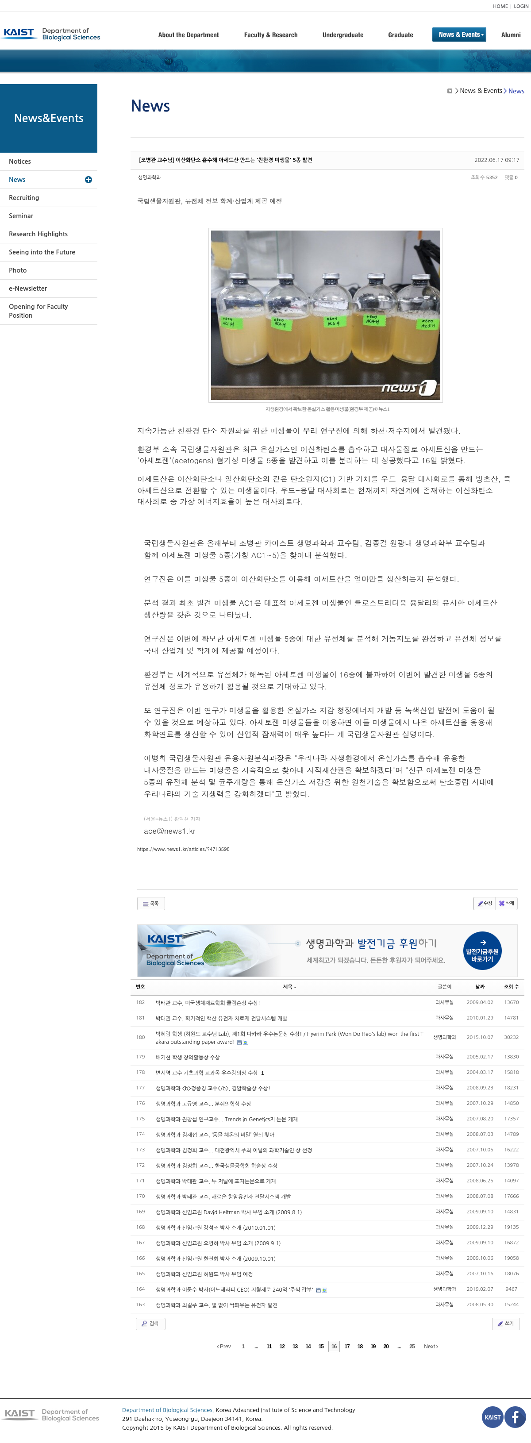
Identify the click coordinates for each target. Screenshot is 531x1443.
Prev (224, 1346)
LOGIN (521, 6)
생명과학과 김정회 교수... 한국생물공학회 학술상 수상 (217, 1166)
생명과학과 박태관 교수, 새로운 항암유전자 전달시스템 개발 (223, 1197)
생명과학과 (149, 177)
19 (372, 1346)
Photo (18, 270)
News (17, 180)
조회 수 (511, 987)
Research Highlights (38, 234)
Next (431, 1346)
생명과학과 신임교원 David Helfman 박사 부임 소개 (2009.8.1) (229, 1212)
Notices (20, 161)
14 (307, 1346)
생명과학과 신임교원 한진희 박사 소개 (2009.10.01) (216, 1259)
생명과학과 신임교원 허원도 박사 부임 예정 (204, 1274)
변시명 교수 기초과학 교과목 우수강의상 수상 (207, 1073)
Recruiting (24, 198)
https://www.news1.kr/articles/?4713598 (183, 849)
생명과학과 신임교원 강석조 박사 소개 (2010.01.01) (216, 1228)
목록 (150, 904)
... (256, 1346)
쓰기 (505, 1323)
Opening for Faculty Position (38, 311)
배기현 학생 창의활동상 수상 (188, 1057)
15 (321, 1346)
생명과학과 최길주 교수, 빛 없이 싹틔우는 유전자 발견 (216, 1305)
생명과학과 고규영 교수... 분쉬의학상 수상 (203, 1104)
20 (386, 1346)
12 (282, 1346)
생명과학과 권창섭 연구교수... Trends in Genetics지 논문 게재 (227, 1119)
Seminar (21, 216)
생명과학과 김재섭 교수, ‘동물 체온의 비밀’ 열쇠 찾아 (215, 1135)
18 (360, 1346)
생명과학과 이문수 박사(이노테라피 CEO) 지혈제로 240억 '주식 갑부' (235, 1290)
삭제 (506, 903)
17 (346, 1346)
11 (268, 1346)
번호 (140, 987)
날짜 (480, 987)
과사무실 (444, 1002)
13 (294, 1346)
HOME (500, 6)
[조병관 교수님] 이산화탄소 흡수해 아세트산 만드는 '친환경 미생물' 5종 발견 (225, 160)
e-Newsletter (28, 288)
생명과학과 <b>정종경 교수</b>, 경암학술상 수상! (213, 1088)
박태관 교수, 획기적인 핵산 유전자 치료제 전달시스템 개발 (222, 1018)
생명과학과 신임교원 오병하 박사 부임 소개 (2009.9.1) (218, 1243)
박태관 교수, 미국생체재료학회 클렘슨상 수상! (208, 1003)
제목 (289, 987)
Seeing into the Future (42, 252)
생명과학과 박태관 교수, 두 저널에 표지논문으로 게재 (216, 1181)
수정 (484, 903)
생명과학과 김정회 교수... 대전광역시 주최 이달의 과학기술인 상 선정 (234, 1150)
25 (411, 1346)
